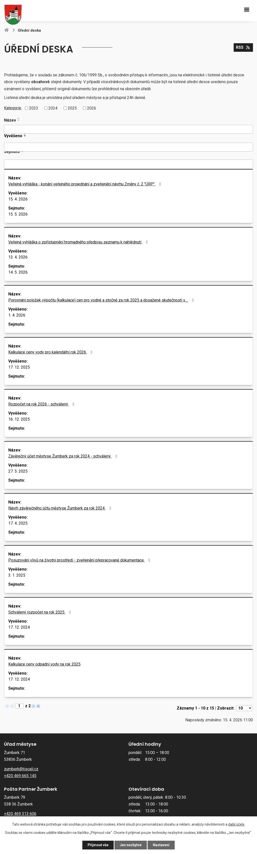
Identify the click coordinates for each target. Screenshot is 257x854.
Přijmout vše (98, 845)
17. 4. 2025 (18, 523)
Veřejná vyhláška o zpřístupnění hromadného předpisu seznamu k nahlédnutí (78, 242)
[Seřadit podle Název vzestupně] (19, 118)
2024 (52, 108)
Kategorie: (13, 108)
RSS (243, 47)
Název (10, 120)
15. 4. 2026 (18, 199)
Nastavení (161, 845)
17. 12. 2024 (19, 627)
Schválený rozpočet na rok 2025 (40, 612)
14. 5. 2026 (18, 272)
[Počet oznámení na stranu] (244, 708)
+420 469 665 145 (20, 775)
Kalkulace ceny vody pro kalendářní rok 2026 (51, 352)
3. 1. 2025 (16, 575)
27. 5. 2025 (18, 471)
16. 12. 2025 (19, 419)
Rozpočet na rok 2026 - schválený (42, 404)
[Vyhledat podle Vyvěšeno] (128, 147)
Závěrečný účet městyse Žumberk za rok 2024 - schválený (63, 456)
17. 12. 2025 (19, 367)
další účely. (236, 824)
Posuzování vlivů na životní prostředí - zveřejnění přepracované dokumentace (80, 560)
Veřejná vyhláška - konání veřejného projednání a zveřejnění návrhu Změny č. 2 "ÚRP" (85, 184)
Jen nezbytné (131, 845)
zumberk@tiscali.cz (21, 769)
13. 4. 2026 (18, 257)
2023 (33, 108)
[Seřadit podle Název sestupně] (19, 120)
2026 (91, 108)
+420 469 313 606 (20, 813)
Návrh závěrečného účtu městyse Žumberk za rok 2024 (60, 508)
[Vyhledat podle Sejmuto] (128, 164)
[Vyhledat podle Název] (128, 129)
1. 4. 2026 (16, 315)
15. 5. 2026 (18, 214)
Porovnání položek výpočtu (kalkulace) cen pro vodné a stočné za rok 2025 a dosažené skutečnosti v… (102, 300)
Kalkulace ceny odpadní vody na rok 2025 (44, 664)
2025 (72, 108)
